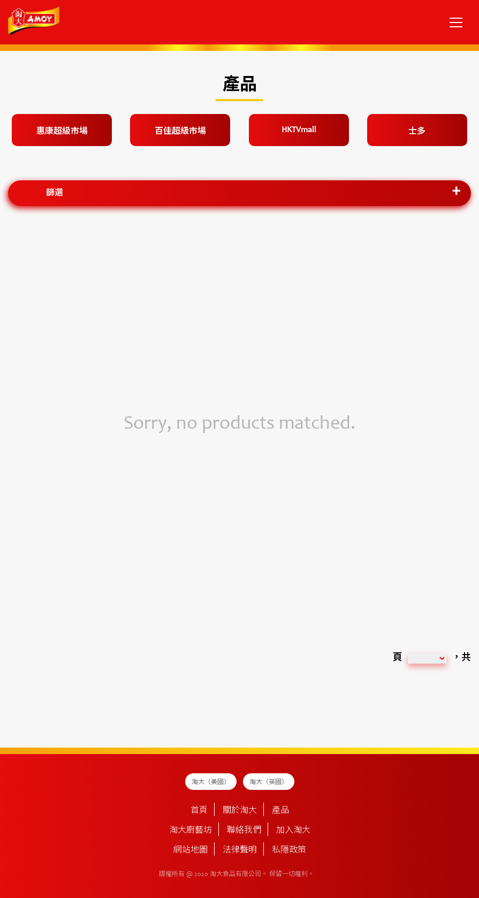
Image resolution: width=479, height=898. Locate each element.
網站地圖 (190, 850)
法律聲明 (240, 850)
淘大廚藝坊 (190, 830)
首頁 (199, 810)
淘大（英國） (268, 782)
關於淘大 (240, 810)
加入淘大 (293, 830)
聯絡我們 (244, 830)
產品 (280, 810)
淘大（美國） (211, 782)
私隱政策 (289, 850)
